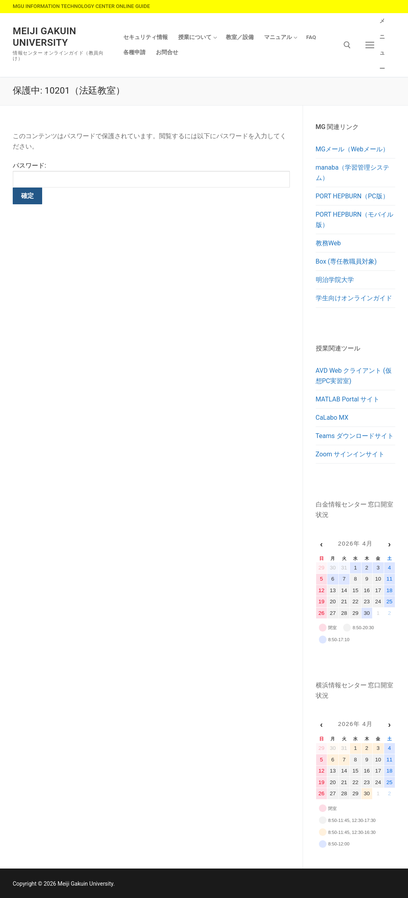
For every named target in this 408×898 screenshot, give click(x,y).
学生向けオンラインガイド (354, 298)
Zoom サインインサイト (350, 454)
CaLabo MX (332, 417)
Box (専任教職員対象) (346, 261)
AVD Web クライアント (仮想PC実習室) (354, 376)
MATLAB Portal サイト (348, 399)
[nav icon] (376, 45)
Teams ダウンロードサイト (355, 436)
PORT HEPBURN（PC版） (352, 196)
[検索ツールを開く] (347, 45)
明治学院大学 (335, 280)
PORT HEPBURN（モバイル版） (355, 220)
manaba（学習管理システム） (353, 173)
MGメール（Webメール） (352, 149)
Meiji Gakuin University (44, 36)
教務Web (328, 243)
